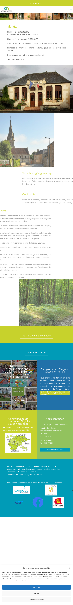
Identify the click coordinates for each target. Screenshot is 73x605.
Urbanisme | (12, 472)
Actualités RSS (12, 475)
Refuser (36, 593)
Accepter (36, 587)
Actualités (16, 469)
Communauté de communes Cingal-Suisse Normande (34, 466)
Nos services (56, 469)
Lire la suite (18, 400)
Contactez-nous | (35, 472)
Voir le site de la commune (37, 335)
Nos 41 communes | (29, 469)
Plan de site (38, 475)
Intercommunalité (43, 469)
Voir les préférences (36, 600)
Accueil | (10, 469)
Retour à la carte (36, 352)
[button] (69, 568)
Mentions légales (26, 475)
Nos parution (22, 472)
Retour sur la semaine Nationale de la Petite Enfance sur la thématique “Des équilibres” (18, 371)
